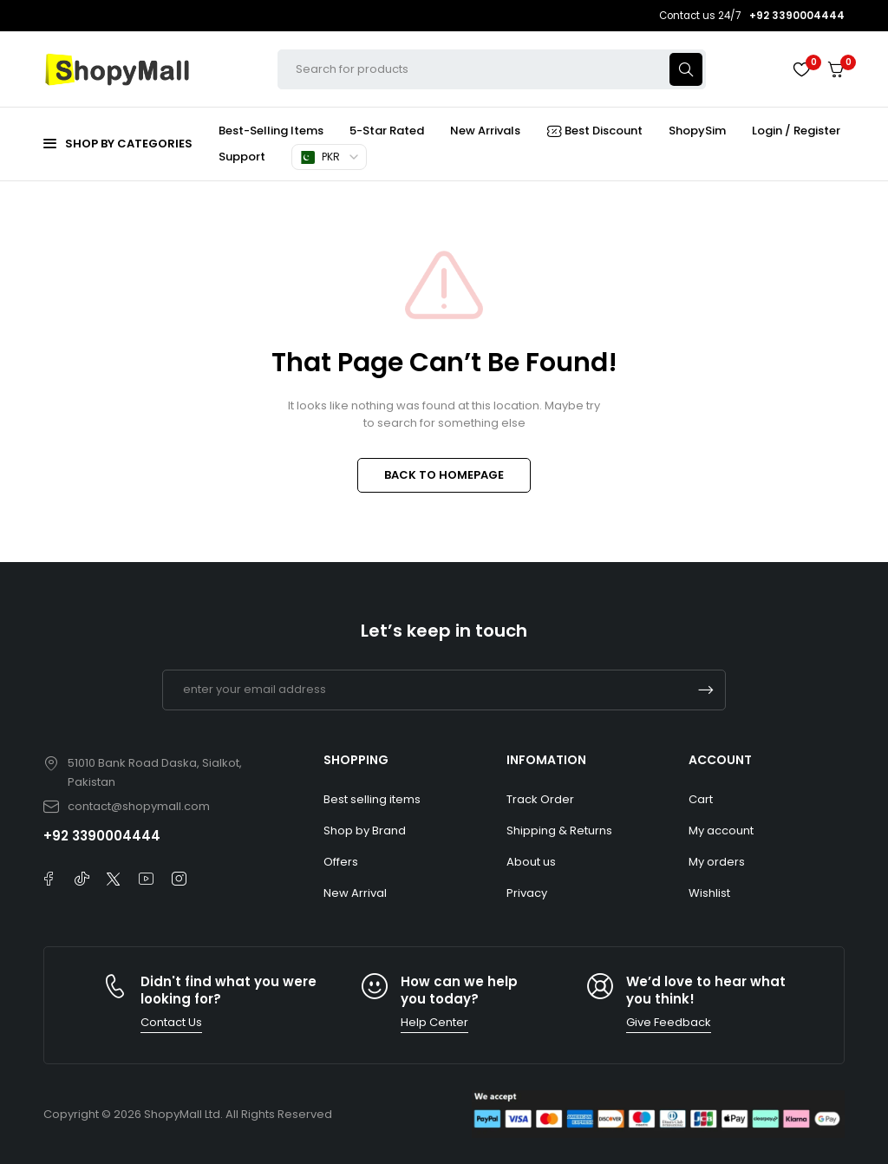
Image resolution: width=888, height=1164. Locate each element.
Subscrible (705, 690)
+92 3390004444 (101, 836)
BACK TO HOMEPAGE (444, 475)
